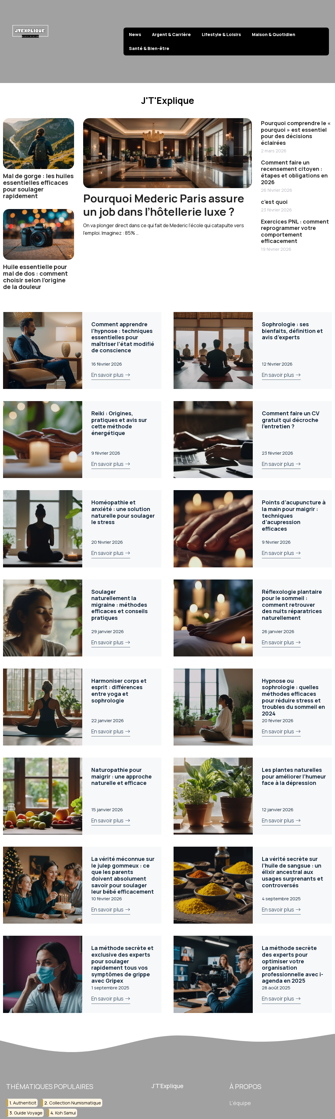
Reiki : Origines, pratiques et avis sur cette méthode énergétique (119, 423)
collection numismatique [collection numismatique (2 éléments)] (75, 1102)
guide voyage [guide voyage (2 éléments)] (28, 1113)
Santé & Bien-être (149, 48)
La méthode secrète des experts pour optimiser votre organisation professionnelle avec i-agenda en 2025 (292, 964)
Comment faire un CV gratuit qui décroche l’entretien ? (291, 420)
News (135, 34)
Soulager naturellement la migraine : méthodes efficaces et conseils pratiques (119, 604)
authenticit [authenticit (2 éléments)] (24, 1102)
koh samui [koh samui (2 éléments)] (65, 1113)
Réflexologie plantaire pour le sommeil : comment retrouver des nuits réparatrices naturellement (292, 604)
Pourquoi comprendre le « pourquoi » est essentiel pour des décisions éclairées (296, 132)
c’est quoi (274, 201)
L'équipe (240, 1102)
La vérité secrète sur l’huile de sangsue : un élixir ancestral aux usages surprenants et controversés (292, 871)
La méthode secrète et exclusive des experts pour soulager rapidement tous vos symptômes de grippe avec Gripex (122, 964)
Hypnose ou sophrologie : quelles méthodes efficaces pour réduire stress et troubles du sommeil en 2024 (293, 697)
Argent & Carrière (171, 34)
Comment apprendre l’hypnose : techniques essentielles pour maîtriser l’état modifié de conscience (122, 337)
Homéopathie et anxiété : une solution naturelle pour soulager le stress (123, 512)
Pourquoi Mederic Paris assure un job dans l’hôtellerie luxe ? (163, 205)
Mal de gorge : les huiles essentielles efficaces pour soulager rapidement (38, 186)
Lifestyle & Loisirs (221, 34)
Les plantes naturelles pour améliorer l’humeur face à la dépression (294, 776)
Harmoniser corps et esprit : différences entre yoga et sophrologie (119, 690)
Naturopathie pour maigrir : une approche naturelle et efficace (121, 776)
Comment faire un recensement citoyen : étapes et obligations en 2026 (294, 172)
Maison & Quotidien (273, 34)
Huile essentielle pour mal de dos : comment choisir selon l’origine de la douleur (35, 277)
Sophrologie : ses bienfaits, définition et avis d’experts (292, 330)
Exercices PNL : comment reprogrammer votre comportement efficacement (295, 231)
